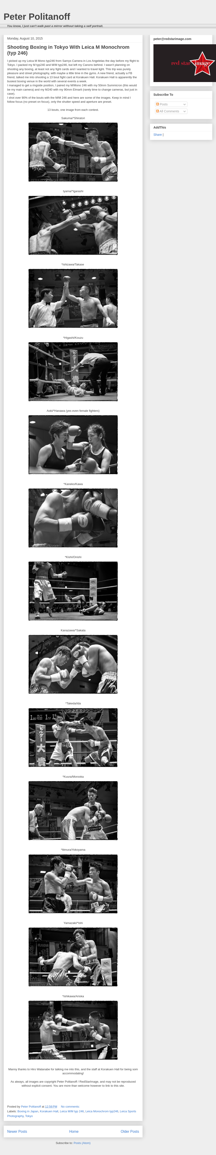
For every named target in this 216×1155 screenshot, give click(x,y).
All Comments (167, 111)
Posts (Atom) (82, 1143)
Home (74, 1131)
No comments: (71, 1106)
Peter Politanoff (37, 17)
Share (157, 134)
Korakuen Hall (49, 1111)
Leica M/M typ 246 (72, 1111)
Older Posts (130, 1131)
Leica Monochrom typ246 (102, 1111)
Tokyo (29, 1116)
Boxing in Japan (28, 1111)
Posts (162, 104)
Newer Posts (17, 1131)
